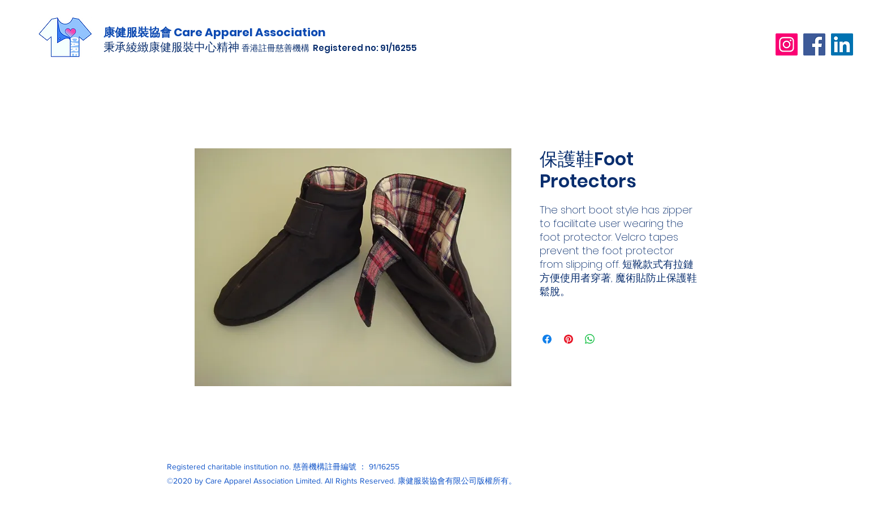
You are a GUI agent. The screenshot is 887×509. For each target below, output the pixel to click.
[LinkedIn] (842, 44)
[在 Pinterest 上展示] (568, 339)
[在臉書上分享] (547, 339)
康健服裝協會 (139, 32)
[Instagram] (787, 44)
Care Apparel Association (250, 32)
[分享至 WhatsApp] (590, 339)
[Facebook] (814, 44)
